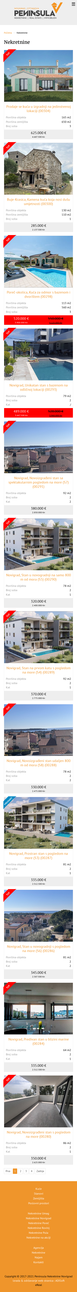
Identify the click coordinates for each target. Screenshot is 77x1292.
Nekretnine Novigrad (38, 1218)
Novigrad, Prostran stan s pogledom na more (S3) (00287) (38, 855)
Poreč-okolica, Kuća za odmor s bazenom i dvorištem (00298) (38, 294)
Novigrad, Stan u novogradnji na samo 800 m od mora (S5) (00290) (38, 577)
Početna (8, 32)
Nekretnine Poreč (38, 1223)
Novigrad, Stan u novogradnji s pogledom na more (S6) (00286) (38, 948)
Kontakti (38, 1262)
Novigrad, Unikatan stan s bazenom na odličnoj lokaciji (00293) (38, 387)
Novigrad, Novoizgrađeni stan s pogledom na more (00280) (38, 1134)
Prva (8, 1171)
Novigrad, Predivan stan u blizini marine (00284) (38, 1041)
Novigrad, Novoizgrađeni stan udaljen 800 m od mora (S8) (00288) (39, 763)
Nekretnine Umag (38, 1213)
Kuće (39, 1188)
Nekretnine (38, 1252)
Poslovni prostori (38, 1203)
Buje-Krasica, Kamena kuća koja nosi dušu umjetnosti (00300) (38, 201)
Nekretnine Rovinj (38, 1228)
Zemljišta (38, 1198)
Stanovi (38, 1193)
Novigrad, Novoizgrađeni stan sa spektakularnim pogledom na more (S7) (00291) (38, 482)
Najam (39, 1257)
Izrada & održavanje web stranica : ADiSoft (38, 1280)
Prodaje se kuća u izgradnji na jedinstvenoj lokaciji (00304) (38, 108)
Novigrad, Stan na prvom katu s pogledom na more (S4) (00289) (38, 670)
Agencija (38, 1247)
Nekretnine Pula (38, 1232)
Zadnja (40, 1171)
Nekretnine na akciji (38, 1237)
